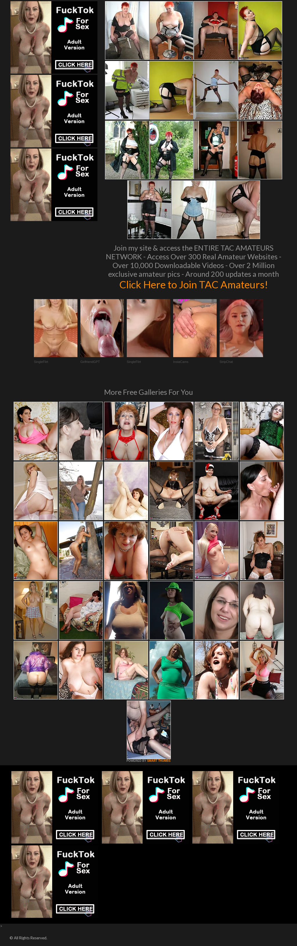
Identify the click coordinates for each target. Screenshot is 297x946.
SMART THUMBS (159, 760)
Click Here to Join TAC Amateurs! (193, 284)
